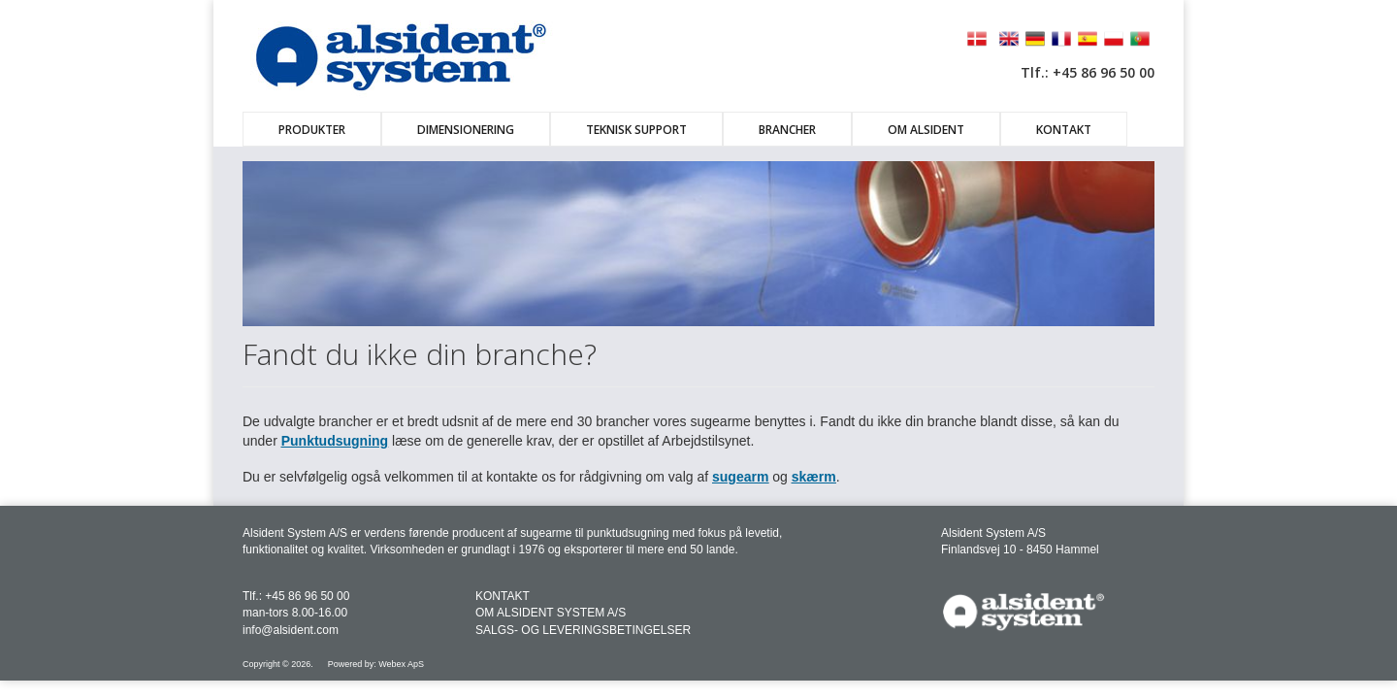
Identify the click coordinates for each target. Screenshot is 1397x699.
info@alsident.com (291, 630)
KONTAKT (502, 596)
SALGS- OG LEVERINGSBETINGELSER (583, 630)
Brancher (787, 129)
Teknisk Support (636, 129)
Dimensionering (465, 129)
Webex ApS (401, 664)
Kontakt (1063, 129)
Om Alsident (926, 129)
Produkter (311, 129)
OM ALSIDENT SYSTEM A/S (550, 612)
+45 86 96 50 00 (307, 596)
